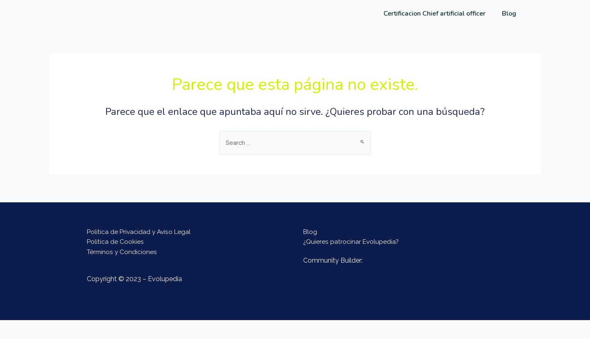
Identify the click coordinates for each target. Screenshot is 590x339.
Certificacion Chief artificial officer (435, 13)
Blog (509, 13)
